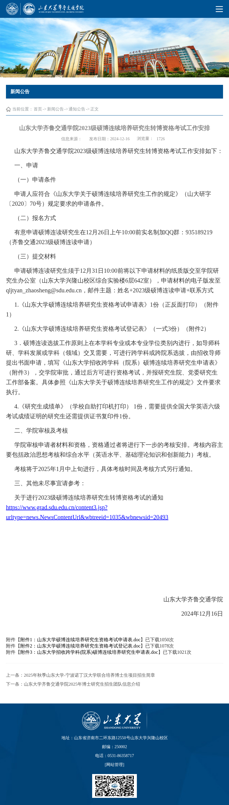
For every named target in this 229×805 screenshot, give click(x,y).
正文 (94, 109)
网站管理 (114, 764)
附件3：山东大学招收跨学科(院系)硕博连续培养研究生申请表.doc (89, 658)
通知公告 (77, 109)
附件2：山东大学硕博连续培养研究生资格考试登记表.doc (80, 651)
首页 (38, 109)
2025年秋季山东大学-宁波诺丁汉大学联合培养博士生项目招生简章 (89, 681)
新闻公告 (55, 109)
